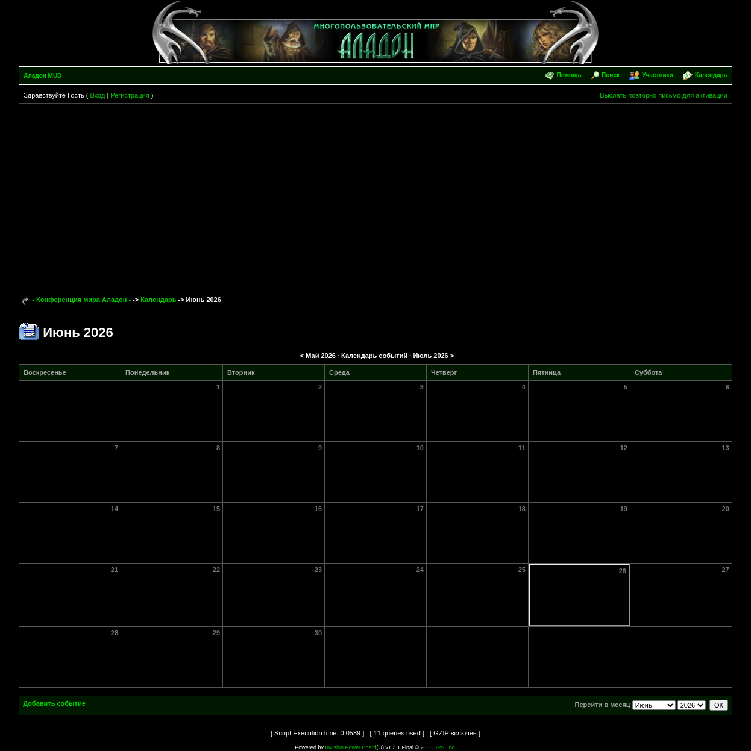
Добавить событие (54, 703)
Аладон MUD (42, 75)
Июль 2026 (430, 355)
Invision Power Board (350, 747)
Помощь (569, 75)
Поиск (611, 75)
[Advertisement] (375, 194)
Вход (97, 95)
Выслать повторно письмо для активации (663, 95)
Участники (657, 75)
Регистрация (129, 95)
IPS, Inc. (446, 747)
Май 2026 (321, 355)
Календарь (711, 75)
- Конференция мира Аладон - (81, 299)
